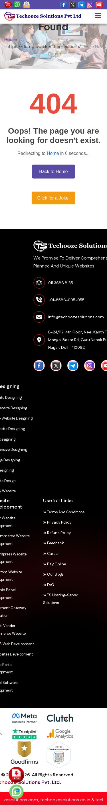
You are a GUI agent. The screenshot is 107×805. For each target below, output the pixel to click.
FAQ (37, 585)
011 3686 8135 (83, 283)
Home (10, 39)
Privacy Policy (46, 522)
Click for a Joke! (53, 198)
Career (39, 553)
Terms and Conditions (52, 512)
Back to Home (53, 171)
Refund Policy (45, 533)
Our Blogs (42, 574)
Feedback (42, 543)
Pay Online (43, 564)
